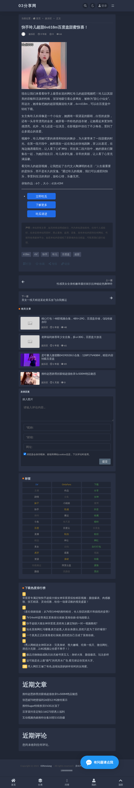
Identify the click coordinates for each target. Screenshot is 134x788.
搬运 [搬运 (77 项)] (66, 515)
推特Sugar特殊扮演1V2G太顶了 (41, 705)
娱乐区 (48, 18)
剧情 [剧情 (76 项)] (36, 496)
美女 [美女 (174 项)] (36, 546)
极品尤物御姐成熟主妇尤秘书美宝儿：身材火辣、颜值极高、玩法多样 (67, 654)
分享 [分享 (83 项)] (96, 490)
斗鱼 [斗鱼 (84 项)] (36, 521)
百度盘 (66, 254)
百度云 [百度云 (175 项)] (66, 528)
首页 (38, 18)
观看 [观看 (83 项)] (66, 552)
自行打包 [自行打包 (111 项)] (96, 546)
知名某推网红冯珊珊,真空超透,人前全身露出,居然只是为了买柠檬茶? (66, 629)
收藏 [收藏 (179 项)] (96, 515)
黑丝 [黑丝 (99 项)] (96, 571)
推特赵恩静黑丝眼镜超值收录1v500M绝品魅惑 (68, 373)
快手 (44, 254)
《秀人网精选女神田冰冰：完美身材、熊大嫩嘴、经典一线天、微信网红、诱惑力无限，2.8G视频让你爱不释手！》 (66, 646)
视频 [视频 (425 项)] (96, 552)
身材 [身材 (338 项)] (66, 559)
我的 (93, 782)
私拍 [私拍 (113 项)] (66, 534)
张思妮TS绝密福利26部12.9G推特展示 (45, 699)
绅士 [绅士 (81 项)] (66, 540)
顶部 (120, 782)
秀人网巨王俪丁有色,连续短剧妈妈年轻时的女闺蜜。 (59, 666)
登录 (102, 5)
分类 (40, 782)
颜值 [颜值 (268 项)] (36, 571)
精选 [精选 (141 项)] (36, 540)
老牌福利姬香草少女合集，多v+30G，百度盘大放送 (71, 337)
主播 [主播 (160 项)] (36, 490)
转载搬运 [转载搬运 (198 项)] (36, 565)
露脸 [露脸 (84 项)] (96, 565)
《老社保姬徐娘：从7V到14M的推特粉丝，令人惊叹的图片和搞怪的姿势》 (66, 611)
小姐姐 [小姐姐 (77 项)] (66, 503)
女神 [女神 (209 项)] (96, 496)
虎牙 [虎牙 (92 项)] (36, 552)
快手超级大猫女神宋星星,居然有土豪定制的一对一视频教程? (62, 623)
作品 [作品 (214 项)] (66, 490)
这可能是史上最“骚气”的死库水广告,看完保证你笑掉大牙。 (61, 660)
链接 (65, 263)
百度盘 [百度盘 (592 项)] (96, 528)
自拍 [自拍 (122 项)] (66, 546)
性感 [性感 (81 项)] (66, 509)
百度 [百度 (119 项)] (36, 528)
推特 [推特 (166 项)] (36, 515)
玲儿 (54, 254)
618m (26, 254)
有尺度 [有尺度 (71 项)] (66, 521)
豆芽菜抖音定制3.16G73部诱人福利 (43, 711)
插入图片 (27, 399)
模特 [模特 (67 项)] (96, 521)
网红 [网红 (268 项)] (96, 540)
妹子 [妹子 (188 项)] (36, 503)
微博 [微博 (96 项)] (96, 503)
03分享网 (27, 5)
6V (35, 254)
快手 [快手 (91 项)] (36, 509)
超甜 (77, 254)
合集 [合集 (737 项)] (66, 496)
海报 (53, 263)
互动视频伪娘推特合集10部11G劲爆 (43, 717)
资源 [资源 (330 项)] (36, 559)
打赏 (27, 263)
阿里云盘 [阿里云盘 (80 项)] (66, 565)
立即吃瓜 (41, 196)
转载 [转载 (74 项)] (96, 559)
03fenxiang (46, 765)
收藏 (40, 263)
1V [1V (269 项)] (36, 484)
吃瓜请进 (41, 213)
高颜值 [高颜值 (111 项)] (66, 571)
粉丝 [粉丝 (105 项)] (96, 534)
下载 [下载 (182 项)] (96, 484)
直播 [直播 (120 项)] (36, 534)
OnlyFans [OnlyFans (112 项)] (66, 484)
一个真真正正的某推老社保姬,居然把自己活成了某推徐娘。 (61, 635)
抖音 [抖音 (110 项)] (96, 509)
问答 (67, 782)
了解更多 (41, 204)
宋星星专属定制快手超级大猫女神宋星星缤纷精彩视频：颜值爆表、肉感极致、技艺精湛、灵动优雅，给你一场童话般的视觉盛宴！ (66, 599)
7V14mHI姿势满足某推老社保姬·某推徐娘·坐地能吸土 (58, 617)
